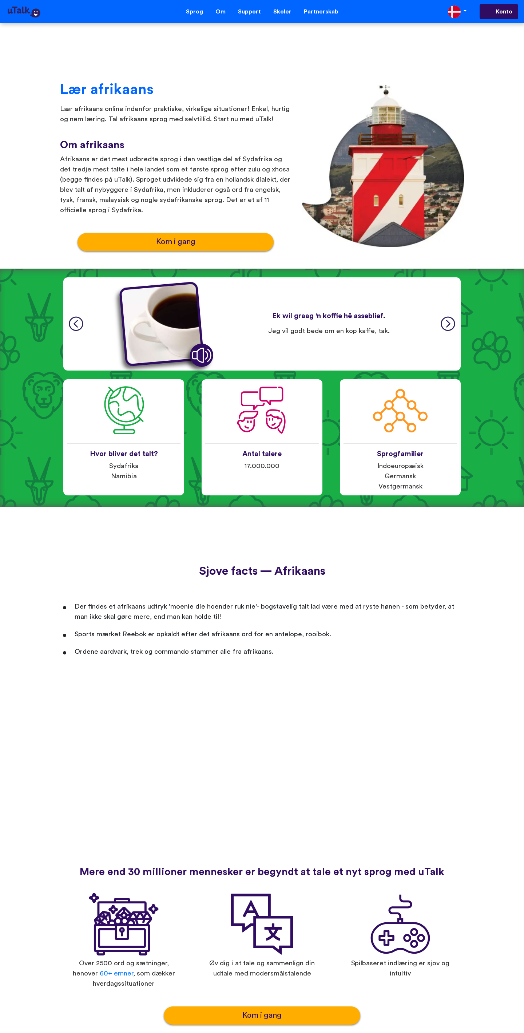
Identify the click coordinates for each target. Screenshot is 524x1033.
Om (220, 12)
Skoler (282, 12)
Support (249, 12)
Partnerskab (321, 12)
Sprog (194, 12)
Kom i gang (175, 242)
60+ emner (116, 973)
